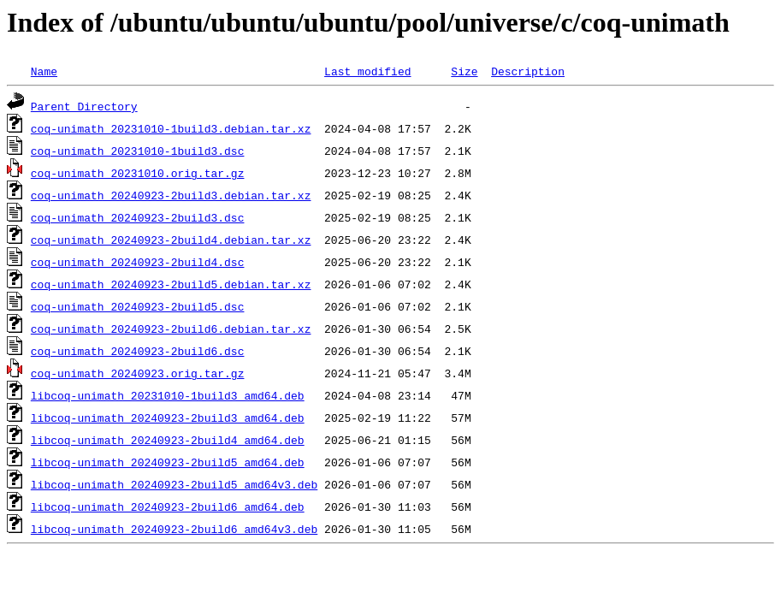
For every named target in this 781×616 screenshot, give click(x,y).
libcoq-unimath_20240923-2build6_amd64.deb (168, 506)
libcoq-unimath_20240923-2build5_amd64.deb (168, 462)
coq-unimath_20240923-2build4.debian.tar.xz (171, 239)
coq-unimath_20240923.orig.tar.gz (138, 373)
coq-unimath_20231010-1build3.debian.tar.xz (171, 128)
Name (44, 71)
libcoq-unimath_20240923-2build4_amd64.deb (168, 439)
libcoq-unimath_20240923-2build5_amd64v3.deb (174, 484)
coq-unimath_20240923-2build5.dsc (138, 306)
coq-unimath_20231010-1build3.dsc (138, 150)
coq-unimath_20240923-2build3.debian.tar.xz (171, 195)
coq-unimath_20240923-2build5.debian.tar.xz (171, 284)
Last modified (367, 71)
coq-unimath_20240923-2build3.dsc (138, 217)
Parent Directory (84, 106)
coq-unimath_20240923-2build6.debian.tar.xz (171, 328)
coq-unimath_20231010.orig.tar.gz (138, 173)
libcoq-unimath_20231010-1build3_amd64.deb (168, 395)
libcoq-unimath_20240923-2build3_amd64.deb (168, 417)
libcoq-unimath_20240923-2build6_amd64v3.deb (174, 528)
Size (464, 71)
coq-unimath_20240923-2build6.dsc (138, 350)
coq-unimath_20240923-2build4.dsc (138, 262)
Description (528, 71)
